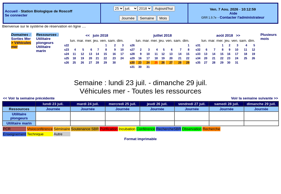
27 (90, 62)
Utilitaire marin (43, 49)
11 (74, 54)
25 (74, 62)
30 (114, 62)
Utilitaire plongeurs (45, 41)
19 (82, 58)
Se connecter (16, 15)
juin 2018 (100, 35)
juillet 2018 (162, 35)
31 (148, 66)
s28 (132, 54)
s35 (198, 62)
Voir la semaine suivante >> (254, 98)
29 (105, 62)
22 (105, 58)
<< (87, 35)
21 (97, 58)
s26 (66, 62)
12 (82, 54)
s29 (132, 58)
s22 (66, 45)
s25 (66, 58)
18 (74, 58)
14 (97, 54)
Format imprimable (140, 139)
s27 (132, 49)
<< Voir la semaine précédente (29, 98)
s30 (132, 62)
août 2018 (224, 35)
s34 (198, 58)
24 (122, 58)
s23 (66, 49)
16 (114, 54)
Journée (53, 109)
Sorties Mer (21, 39)
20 (90, 58)
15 (105, 54)
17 (122, 54)
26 (82, 62)
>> (238, 35)
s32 (198, 49)
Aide (233, 13)
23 (114, 58)
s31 (132, 66)
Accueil (11, 11)
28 (97, 62)
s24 (66, 54)
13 (90, 54)
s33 (198, 54)
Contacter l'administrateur (242, 17)
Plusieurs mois (268, 37)
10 (122, 49)
